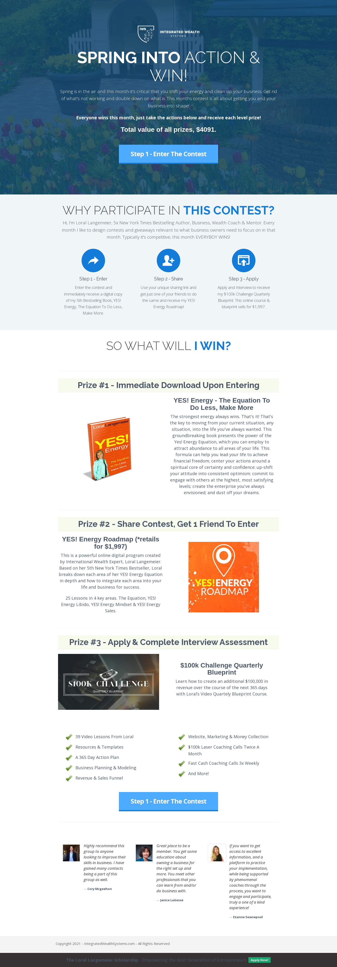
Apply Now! (259, 960)
